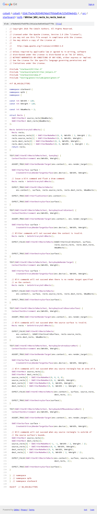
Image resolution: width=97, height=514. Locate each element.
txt (85, 509)
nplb (19, 17)
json (92, 509)
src (84, 13)
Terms (31, 509)
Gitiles (16, 509)
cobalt (6, 13)
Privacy (24, 509)
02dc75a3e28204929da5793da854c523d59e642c (49, 13)
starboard (9, 17)
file (59, 24)
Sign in (91, 4)
